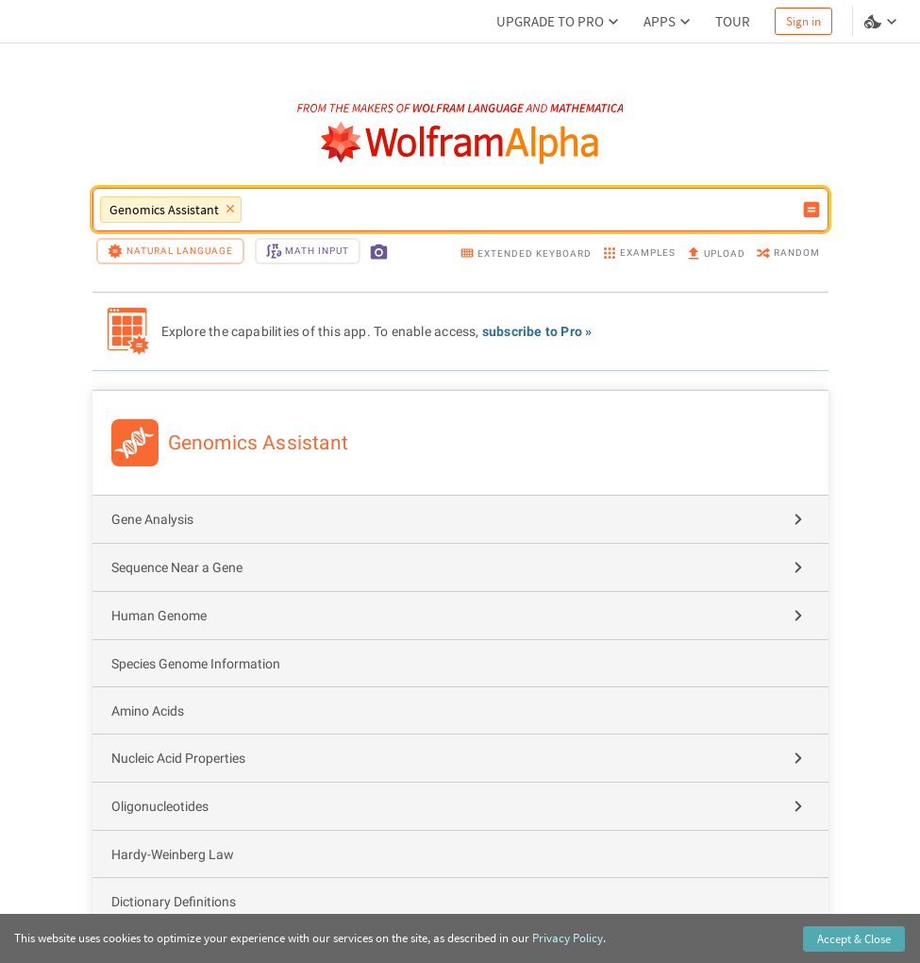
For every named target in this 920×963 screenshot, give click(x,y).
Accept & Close (854, 939)
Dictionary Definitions (173, 901)
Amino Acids (147, 710)
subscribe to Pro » (537, 331)
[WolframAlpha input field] (521, 209)
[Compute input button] (811, 209)
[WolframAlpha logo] (460, 143)
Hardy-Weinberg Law (172, 854)
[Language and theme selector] (882, 21)
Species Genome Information (195, 663)
